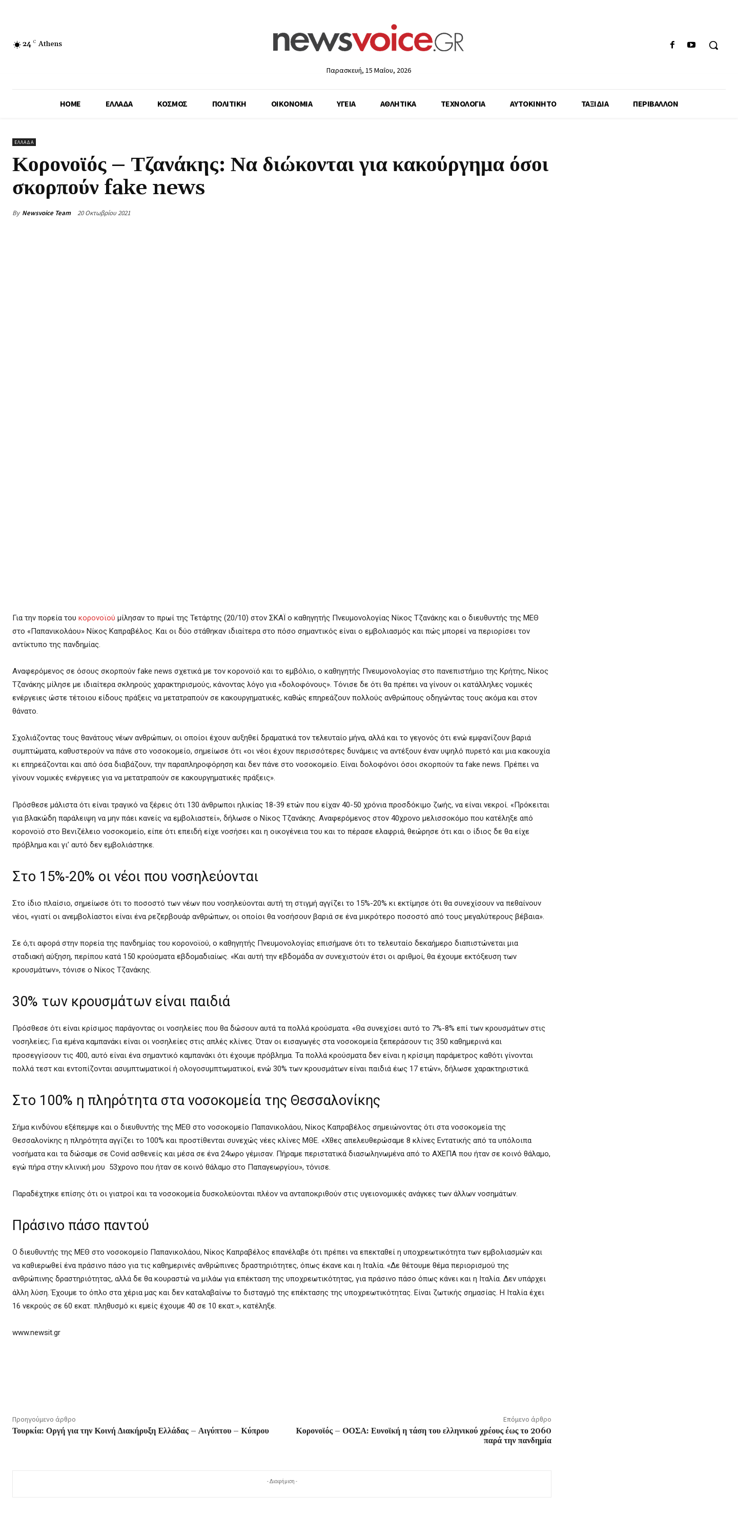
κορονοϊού (96, 617)
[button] (713, 45)
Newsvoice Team (46, 213)
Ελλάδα (24, 142)
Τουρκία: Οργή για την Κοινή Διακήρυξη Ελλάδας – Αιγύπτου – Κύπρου (140, 1431)
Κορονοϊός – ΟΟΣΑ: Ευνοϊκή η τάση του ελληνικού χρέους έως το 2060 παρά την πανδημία (423, 1436)
